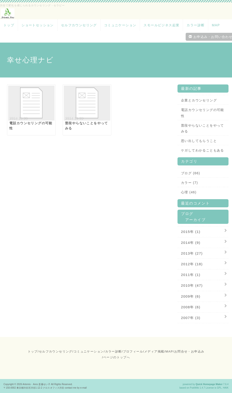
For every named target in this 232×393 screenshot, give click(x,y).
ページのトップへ (116, 357)
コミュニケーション (120, 25)
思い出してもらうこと (199, 141)
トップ (8, 25)
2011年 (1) (190, 275)
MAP (216, 25)
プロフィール (133, 351)
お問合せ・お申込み (189, 351)
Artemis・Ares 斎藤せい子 (36, 384)
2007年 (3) (190, 318)
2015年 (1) (190, 232)
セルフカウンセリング (79, 25)
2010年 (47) (192, 285)
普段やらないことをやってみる (202, 128)
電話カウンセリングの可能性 (202, 113)
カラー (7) (189, 183)
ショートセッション (37, 25)
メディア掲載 (154, 351)
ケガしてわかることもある (202, 150)
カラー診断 (196, 25)
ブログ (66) (190, 173)
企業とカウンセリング (199, 100)
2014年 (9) (190, 243)
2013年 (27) (192, 253)
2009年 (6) (190, 296)
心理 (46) (189, 192)
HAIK (226, 387)
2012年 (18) (192, 264)
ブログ (187, 214)
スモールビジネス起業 (161, 25)
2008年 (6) (190, 307)
